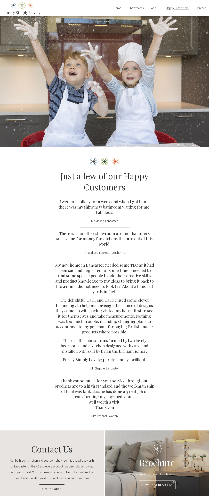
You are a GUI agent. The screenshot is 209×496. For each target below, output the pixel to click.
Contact (201, 8)
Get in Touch (52, 489)
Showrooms (136, 8)
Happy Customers (177, 8)
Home (117, 8)
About (155, 8)
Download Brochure (157, 485)
